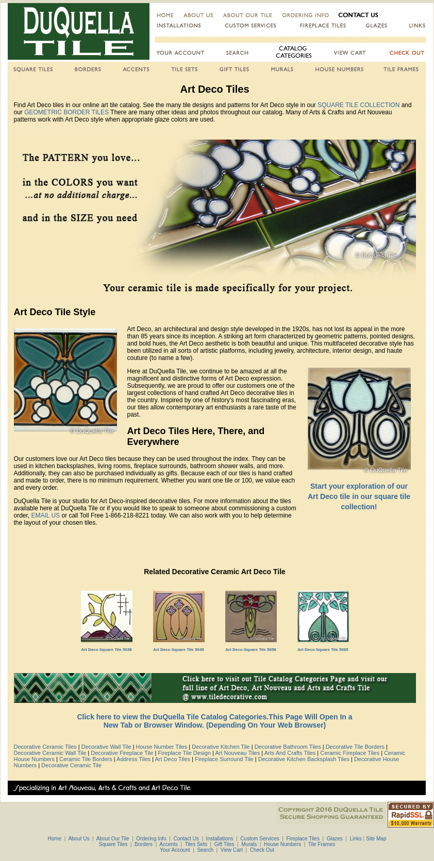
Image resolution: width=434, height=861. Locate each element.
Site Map (376, 838)
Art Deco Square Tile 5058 (250, 649)
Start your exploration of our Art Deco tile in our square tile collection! (359, 496)
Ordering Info (151, 838)
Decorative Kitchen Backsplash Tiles (303, 759)
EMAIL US (46, 515)
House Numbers (282, 844)
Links (355, 838)
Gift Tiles (224, 844)
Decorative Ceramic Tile (71, 765)
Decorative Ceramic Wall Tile (50, 753)
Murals (249, 844)
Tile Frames (321, 844)
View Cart (232, 850)
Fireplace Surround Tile (224, 759)
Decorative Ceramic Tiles (45, 747)
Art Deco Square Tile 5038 (106, 649)
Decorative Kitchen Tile (221, 747)
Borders (144, 844)
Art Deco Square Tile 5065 (322, 649)
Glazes (335, 838)
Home (55, 838)
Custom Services (259, 838)
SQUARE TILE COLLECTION (358, 105)
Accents (168, 844)
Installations (219, 838)
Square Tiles (113, 844)
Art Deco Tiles (172, 759)
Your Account (175, 850)
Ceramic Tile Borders (85, 759)
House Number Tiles (162, 747)
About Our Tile (112, 838)
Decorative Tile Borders (355, 747)
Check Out (262, 850)
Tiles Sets (196, 844)
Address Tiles (133, 759)
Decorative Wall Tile (106, 747)
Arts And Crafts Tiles (290, 753)
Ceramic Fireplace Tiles (349, 753)
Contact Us (185, 838)
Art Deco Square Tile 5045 (178, 649)
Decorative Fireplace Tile (122, 753)
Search (205, 850)
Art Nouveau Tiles (237, 753)
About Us (78, 838)
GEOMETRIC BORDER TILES (66, 112)
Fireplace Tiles (302, 838)
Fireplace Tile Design (184, 753)
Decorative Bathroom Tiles (288, 747)
